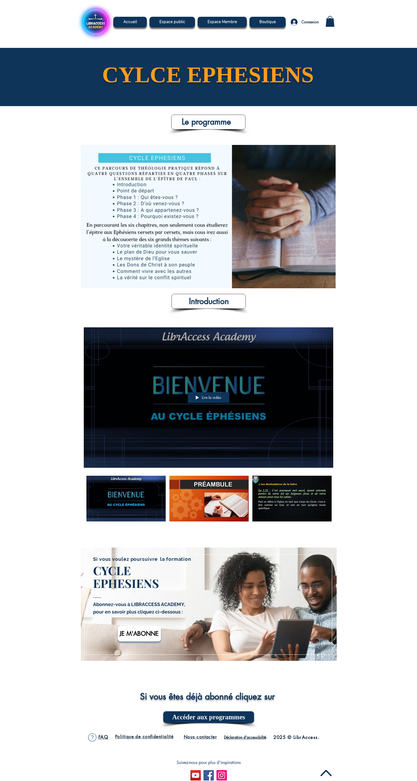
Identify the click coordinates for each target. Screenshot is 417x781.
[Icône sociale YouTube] (195, 775)
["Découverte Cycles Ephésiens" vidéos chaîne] (208, 499)
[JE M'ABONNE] (139, 633)
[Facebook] (208, 775)
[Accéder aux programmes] (208, 717)
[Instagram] (221, 775)
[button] (330, 21)
